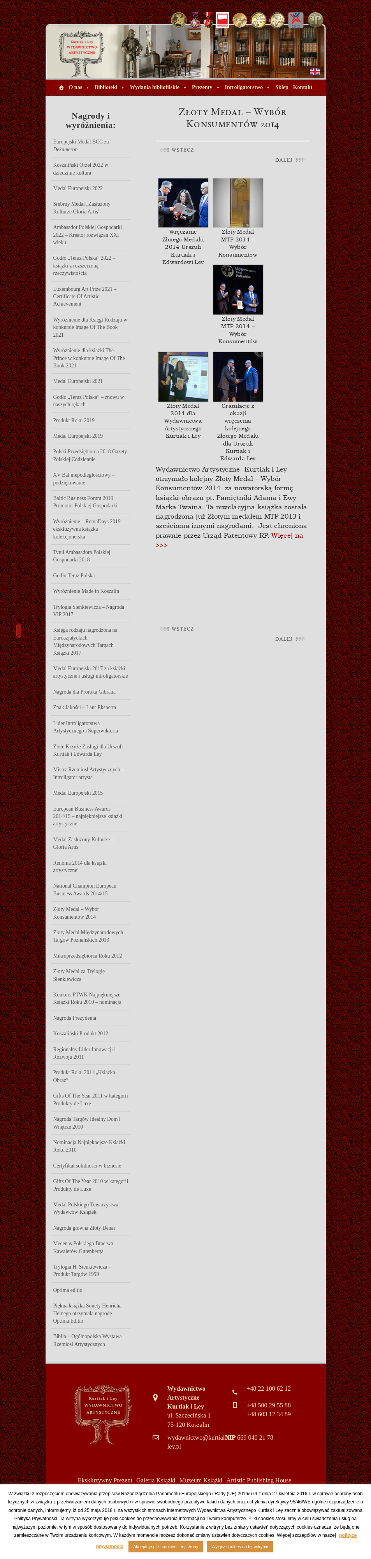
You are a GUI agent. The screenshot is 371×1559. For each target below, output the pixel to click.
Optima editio (68, 1290)
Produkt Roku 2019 (74, 420)
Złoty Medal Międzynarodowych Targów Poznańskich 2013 (88, 936)
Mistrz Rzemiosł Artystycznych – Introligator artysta (88, 773)
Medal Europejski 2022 (78, 188)
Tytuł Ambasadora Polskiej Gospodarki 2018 (82, 556)
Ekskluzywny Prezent (105, 1480)
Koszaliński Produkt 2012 (80, 1033)
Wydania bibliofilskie (154, 87)
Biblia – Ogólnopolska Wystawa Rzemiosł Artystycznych (87, 1340)
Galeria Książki (156, 1480)
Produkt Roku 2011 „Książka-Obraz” (85, 1076)
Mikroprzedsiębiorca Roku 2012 (87, 956)
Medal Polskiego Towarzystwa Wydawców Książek (85, 1208)
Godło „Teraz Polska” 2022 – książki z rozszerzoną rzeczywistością (84, 265)
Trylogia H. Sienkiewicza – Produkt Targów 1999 (82, 1270)
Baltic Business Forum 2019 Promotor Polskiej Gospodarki (85, 502)
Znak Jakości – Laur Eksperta (84, 707)
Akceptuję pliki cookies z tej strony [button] (165, 1546)
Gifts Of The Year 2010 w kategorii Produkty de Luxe (90, 1185)
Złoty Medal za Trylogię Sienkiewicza (79, 975)
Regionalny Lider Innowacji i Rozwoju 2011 (84, 1053)
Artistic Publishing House (259, 1480)
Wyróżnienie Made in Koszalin (86, 591)
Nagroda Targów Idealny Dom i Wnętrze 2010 (87, 1122)
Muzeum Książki (201, 1480)
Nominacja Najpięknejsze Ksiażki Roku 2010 (89, 1146)
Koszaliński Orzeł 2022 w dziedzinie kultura (81, 168)
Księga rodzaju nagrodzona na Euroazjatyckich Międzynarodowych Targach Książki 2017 (85, 641)
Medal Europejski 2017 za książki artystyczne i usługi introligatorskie (90, 672)
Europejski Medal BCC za (81, 145)
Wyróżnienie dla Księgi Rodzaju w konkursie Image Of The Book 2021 (90, 327)
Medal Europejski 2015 (78, 793)
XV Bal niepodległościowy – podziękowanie (84, 478)
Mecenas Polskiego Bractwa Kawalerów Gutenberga (83, 1247)
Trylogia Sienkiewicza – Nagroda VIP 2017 (89, 610)
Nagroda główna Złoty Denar (84, 1228)
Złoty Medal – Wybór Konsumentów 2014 (76, 912)
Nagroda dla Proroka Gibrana (84, 692)
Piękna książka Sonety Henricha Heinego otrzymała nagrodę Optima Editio (87, 1313)
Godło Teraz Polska (74, 576)
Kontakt (303, 87)
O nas (75, 87)
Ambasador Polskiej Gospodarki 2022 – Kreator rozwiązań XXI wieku (87, 234)
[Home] (61, 87)
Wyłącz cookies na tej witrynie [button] (239, 1546)
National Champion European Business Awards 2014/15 (84, 889)
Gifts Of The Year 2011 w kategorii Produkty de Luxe (90, 1099)
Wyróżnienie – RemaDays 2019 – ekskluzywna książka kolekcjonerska (89, 529)
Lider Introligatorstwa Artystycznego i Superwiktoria (85, 727)
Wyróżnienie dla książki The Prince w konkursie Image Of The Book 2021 (89, 358)
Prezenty (202, 87)
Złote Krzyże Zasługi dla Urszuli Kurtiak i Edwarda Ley (88, 750)
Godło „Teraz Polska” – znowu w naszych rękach (88, 400)
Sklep (281, 87)
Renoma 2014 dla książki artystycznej (80, 866)
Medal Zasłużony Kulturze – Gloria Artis (83, 843)
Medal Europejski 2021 (78, 381)
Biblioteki (106, 87)
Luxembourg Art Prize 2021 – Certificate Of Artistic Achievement (85, 296)
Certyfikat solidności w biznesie (87, 1166)
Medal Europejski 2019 (78, 436)
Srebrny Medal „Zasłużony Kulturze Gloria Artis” (82, 207)
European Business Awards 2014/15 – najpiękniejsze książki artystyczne (88, 816)
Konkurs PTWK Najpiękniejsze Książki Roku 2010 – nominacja (87, 998)
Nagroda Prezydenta (75, 1018)
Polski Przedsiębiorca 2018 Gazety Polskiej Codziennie (90, 455)
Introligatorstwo (244, 87)
